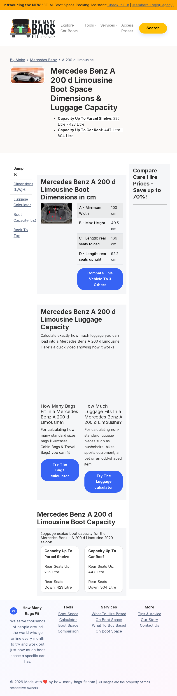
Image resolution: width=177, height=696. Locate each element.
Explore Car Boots (69, 28)
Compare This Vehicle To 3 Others (100, 279)
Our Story (149, 619)
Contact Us (149, 625)
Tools (89, 25)
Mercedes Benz (43, 60)
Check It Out (118, 5)
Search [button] (153, 28)
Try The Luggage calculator (103, 482)
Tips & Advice (149, 614)
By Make (17, 60)
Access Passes (127, 28)
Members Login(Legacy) (153, 5)
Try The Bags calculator (60, 470)
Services (107, 25)
